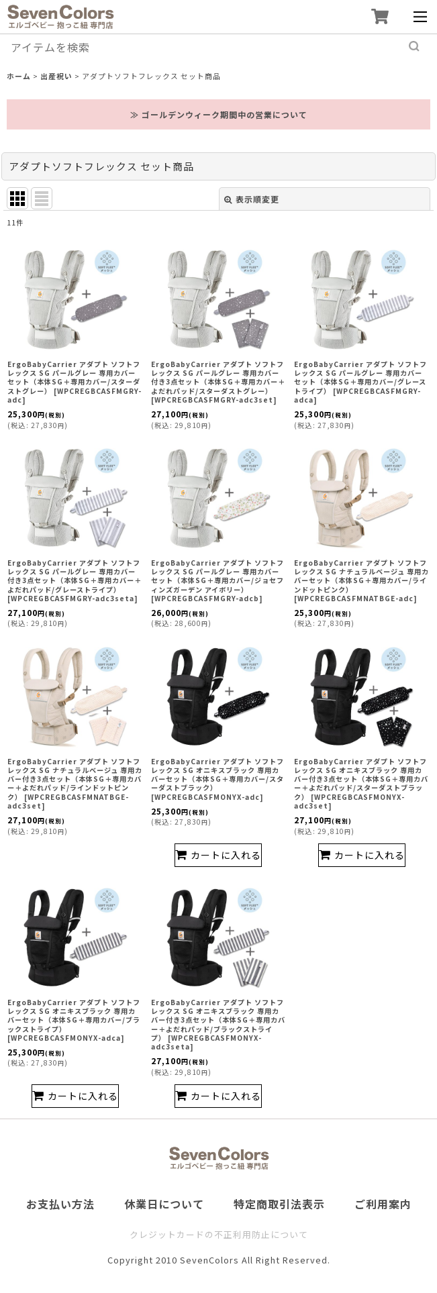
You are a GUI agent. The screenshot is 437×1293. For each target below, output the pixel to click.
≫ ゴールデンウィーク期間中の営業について (218, 114)
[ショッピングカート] (379, 16)
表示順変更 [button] (251, 199)
